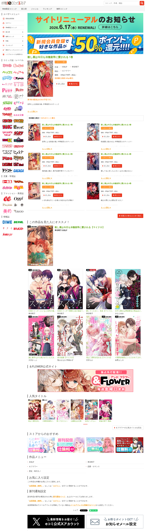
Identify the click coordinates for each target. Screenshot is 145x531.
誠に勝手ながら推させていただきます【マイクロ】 (42, 357)
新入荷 (24, 9)
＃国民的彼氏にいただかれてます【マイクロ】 (128, 357)
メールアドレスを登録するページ (83, 505)
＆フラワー (66, 71)
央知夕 (64, 67)
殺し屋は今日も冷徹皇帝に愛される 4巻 (116, 154)
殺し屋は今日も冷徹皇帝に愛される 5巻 (57, 183)
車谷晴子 (75, 67)
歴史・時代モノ (35, 471)
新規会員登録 (10, 18)
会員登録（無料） (36, 486)
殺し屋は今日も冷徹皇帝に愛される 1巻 (57, 125)
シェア (75, 510)
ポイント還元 (61, 62)
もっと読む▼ (32, 111)
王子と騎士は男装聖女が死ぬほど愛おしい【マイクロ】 (128, 311)
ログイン (56, 486)
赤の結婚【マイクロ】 (65, 357)
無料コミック (61, 9)
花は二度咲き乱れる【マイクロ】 (99, 357)
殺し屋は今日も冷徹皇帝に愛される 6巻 (116, 183)
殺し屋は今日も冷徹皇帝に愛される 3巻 (57, 154)
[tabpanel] (34, 411)
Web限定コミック (9, 9)
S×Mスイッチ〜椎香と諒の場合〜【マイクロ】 (71, 311)
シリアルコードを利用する (14, 54)
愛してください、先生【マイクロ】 (99, 311)
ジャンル (34, 9)
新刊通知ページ (59, 497)
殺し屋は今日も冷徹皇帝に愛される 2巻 (116, 125)
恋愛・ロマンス (94, 466)
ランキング (47, 9)
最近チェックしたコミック (14, 50)
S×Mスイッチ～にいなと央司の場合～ (42, 311)
